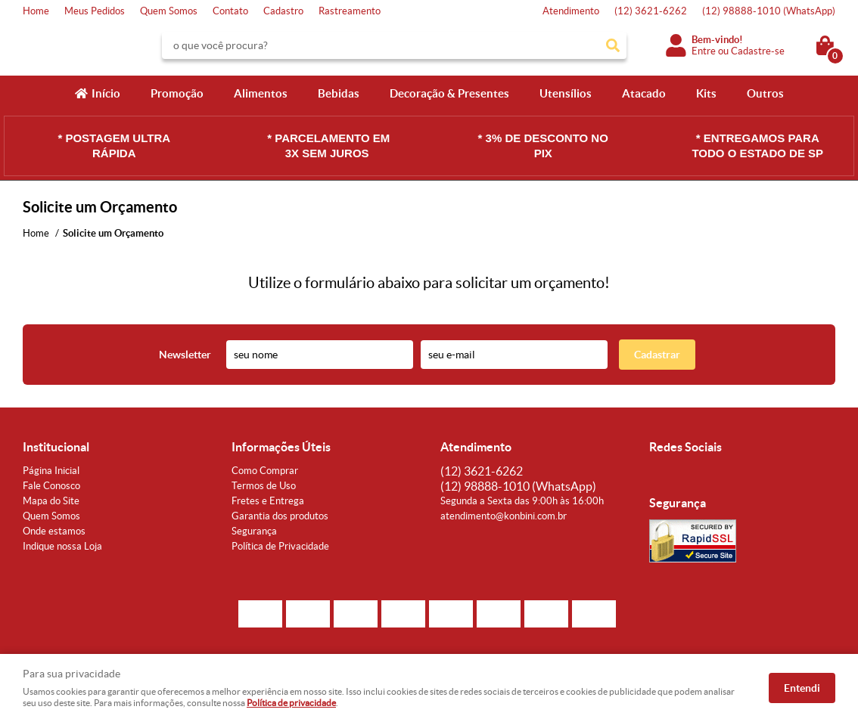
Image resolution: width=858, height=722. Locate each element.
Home (36, 11)
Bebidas (338, 93)
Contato (230, 11)
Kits (706, 93)
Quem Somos (168, 11)
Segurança (254, 531)
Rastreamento (350, 11)
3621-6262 (650, 11)
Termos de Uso (264, 485)
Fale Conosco (51, 485)
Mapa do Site (51, 501)
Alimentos (261, 93)
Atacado (644, 93)
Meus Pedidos (94, 11)
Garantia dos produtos (280, 516)
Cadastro (283, 11)
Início (106, 93)
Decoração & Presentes (449, 93)
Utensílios (565, 93)
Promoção (177, 93)
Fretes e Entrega (268, 501)
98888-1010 (768, 11)
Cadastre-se (758, 51)
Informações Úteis (281, 447)
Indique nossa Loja (62, 546)
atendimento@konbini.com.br (503, 516)
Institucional (56, 447)
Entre (704, 51)
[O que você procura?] (612, 45)
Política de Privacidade (280, 546)
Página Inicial (51, 470)
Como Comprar (265, 470)
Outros (765, 93)
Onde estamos (54, 531)
